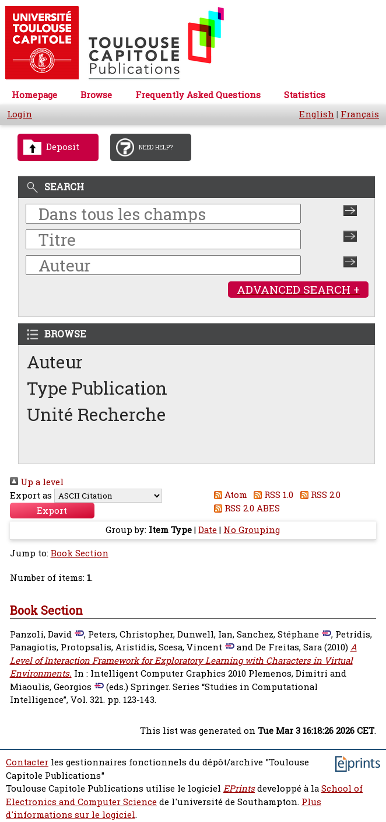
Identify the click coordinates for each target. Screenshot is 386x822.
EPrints (239, 788)
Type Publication (97, 388)
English (316, 114)
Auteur (55, 362)
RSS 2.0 (318, 495)
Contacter (27, 762)
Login (19, 114)
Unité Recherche (96, 414)
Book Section (79, 553)
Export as (31, 495)
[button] (52, 510)
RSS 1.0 (272, 495)
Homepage (34, 95)
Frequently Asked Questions (198, 95)
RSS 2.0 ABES (244, 508)
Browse (96, 95)
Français (360, 114)
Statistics (304, 95)
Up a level (37, 482)
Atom (228, 495)
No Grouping (251, 530)
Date (207, 530)
